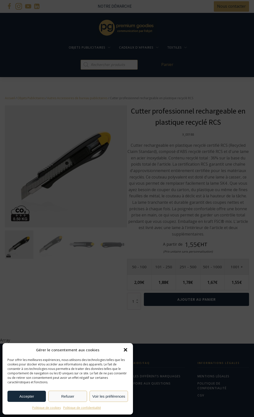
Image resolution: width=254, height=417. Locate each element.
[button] (125, 349)
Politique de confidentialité (82, 408)
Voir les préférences (108, 396)
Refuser (67, 396)
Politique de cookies (46, 408)
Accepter (26, 396)
